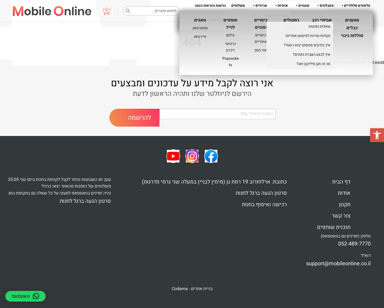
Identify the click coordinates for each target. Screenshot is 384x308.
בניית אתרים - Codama (192, 289)
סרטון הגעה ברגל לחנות (261, 193)
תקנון (279, 16)
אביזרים (258, 5)
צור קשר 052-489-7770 (353, 16)
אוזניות (280, 5)
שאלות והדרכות (316, 16)
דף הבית (341, 182)
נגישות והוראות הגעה (210, 5)
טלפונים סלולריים (354, 5)
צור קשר (341, 216)
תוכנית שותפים (333, 227)
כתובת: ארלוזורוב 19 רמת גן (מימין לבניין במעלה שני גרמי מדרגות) (214, 182)
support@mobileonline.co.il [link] (338, 263)
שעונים (301, 5)
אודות (293, 16)
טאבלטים (324, 5)
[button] (377, 135)
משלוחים (238, 5)
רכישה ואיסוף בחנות (264, 204)
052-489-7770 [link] (354, 244)
